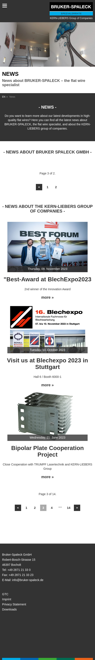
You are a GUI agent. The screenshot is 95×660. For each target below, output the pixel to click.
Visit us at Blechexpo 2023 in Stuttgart (47, 363)
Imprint (6, 599)
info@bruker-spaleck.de (27, 580)
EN (3, 96)
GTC (5, 594)
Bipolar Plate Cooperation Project (47, 451)
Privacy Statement (14, 604)
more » (47, 297)
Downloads (9, 609)
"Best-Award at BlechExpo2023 (47, 279)
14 (69, 507)
